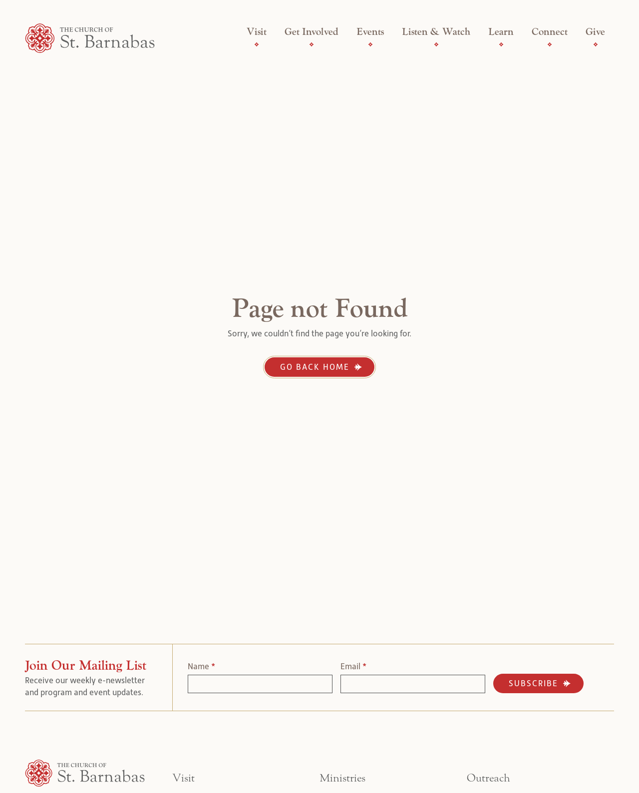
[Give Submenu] (596, 44)
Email (353, 666)
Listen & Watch (436, 31)
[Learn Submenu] (501, 44)
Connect (550, 31)
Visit (257, 31)
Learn (501, 31)
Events (370, 31)
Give (595, 31)
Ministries (342, 778)
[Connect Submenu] (550, 44)
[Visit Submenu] (257, 44)
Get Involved (311, 31)
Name (201, 666)
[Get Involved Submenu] (312, 44)
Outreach (488, 778)
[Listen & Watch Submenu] (436, 44)
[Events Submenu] (370, 44)
